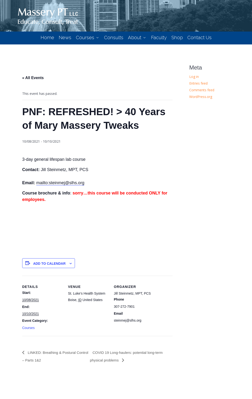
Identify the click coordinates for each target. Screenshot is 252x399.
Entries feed (198, 83)
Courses (28, 328)
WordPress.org (200, 96)
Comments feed (201, 90)
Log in (194, 76)
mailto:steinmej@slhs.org (60, 182)
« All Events (33, 78)
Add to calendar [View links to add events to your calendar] (49, 263)
